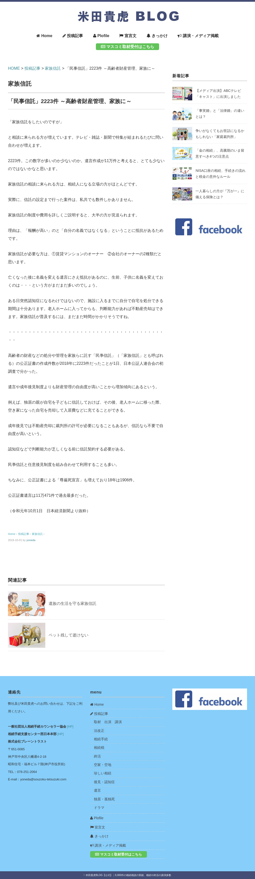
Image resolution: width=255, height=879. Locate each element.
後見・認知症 (104, 782)
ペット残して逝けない (68, 635)
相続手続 (101, 739)
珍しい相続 (102, 773)
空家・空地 (102, 765)
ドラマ (99, 808)
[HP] (70, 726)
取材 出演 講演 (108, 722)
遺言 (97, 790)
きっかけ (156, 36)
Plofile (101, 36)
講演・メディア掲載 (198, 36)
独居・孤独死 (104, 799)
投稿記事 (73, 36)
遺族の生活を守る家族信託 (72, 603)
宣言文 (127, 36)
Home (44, 36)
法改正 (99, 731)
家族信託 (20, 83)
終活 (97, 756)
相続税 (99, 748)
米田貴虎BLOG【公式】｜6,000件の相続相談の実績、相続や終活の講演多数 (128, 875)
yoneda (30, 540)
